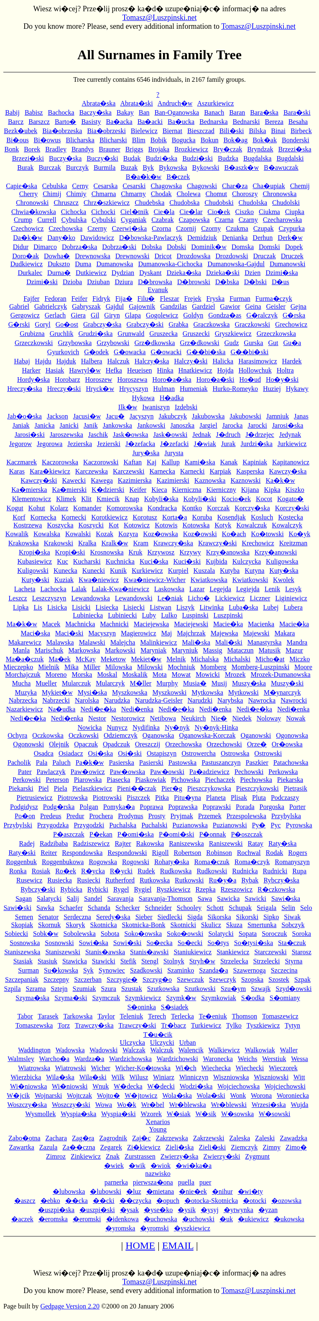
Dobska (151, 246)
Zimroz (56, 1156)
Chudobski (218, 202)
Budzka (228, 158)
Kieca (159, 489)
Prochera (101, 815)
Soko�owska (143, 933)
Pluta (259, 797)
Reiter (49, 852)
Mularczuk (76, 683)
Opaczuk (86, 744)
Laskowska (169, 588)
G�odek (96, 351)
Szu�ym (233, 988)
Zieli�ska (180, 1147)
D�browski (193, 281)
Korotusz (145, 517)
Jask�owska (130, 434)
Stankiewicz (233, 951)
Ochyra (17, 735)
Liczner (260, 598)
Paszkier (257, 762)
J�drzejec (259, 434)
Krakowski (58, 543)
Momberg (213, 667)
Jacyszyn (142, 416)
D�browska (155, 281)
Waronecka (218, 1058)
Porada (245, 806)
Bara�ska (264, 112)
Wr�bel (152, 1104)
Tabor (25, 1016)
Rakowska (150, 843)
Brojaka (158, 149)
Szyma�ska (32, 997)
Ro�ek (65, 871)
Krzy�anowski (276, 552)
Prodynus (130, 815)
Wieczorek (283, 1067)
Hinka (165, 370)
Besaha (298, 121)
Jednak (201, 434)
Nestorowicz (128, 718)
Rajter (123, 843)
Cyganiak (133, 219)
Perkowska (283, 771)
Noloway (269, 718)
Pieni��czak (136, 788)
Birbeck (301, 130)
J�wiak (205, 443)
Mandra (296, 642)
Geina (253, 306)
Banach (214, 112)
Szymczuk (106, 997)
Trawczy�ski (137, 1025)
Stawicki (103, 961)
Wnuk (100, 1086)
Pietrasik (295, 788)
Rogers (297, 852)
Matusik (270, 650)
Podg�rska (59, 806)
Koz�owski (200, 533)
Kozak (104, 533)
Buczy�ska (65, 158)
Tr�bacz (173, 1025)
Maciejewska (151, 624)
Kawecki (74, 480)
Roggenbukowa (63, 861)
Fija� (124, 298)
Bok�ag (235, 140)
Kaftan (133, 462)
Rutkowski (189, 880)
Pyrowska (299, 825)
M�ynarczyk (282, 692)
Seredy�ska (113, 916)
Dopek (294, 246)
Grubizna (32, 333)
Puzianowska (189, 825)
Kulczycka (246, 561)
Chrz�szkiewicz (107, 202)
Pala (42, 762)
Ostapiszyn (161, 753)
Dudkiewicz (26, 263)
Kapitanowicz (290, 462)
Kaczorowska (60, 462)
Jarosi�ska (288, 425)
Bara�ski (297, 112)
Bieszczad (200, 130)
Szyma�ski (70, 997)
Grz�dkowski (199, 342)
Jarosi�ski (30, 434)
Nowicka (90, 727)
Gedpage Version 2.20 (69, 1306)
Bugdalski (290, 158)
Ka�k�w (280, 480)
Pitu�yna (187, 797)
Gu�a (292, 342)
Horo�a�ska (171, 379)
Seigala (266, 907)
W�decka (128, 1086)
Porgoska (272, 806)
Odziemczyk (121, 735)
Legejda (220, 588)
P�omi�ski (176, 834)
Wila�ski (93, 1077)
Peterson (57, 779)
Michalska (205, 659)
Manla (21, 650)
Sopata (248, 933)
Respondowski (127, 852)
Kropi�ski (70, 552)
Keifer (137, 489)
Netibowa (163, 718)
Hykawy (297, 388)
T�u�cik (157, 1034)
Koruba (202, 517)
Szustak (131, 988)
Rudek (146, 871)
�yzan (268, 1209)
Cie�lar (190, 211)
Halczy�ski (190, 361)
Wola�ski (211, 1095)
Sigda (194, 916)
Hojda (225, 370)
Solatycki (220, 933)
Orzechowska (183, 744)
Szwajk (261, 988)
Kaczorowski (100, 462)
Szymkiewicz (143, 997)
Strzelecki (266, 961)
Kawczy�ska (288, 471)
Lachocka (53, 588)
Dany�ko (61, 237)
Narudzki (200, 700)
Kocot (264, 498)
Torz (64, 1025)
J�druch (228, 434)
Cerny (80, 185)
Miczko (299, 659)
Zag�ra (83, 1138)
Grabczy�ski (144, 324)
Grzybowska (75, 342)
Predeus (50, 815)
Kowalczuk (251, 525)
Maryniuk (184, 650)
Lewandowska (90, 598)
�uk (226, 1219)
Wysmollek (41, 1113)
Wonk (238, 1095)
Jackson (57, 416)
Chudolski (286, 202)
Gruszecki (196, 333)
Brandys (82, 149)
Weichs (248, 1058)
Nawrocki (294, 700)
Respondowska (82, 852)
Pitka (162, 797)
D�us (280, 281)
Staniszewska (22, 951)
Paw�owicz (88, 771)
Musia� (195, 683)
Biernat (172, 130)
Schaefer (71, 907)
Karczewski (129, 471)
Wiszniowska (231, 1077)
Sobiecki (16, 933)
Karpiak (220, 471)
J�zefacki (174, 443)
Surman (28, 970)
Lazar (196, 588)
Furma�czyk (273, 298)
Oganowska (158, 735)
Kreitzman (293, 543)
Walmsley (21, 1058)
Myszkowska (129, 692)
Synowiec (112, 970)
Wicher (100, 1067)
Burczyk (77, 167)
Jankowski (151, 425)
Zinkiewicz (86, 1156)
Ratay (255, 843)
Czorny (211, 228)
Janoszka (182, 425)
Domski (269, 246)
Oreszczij (147, 744)
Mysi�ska (92, 692)
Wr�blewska (187, 1104)
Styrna (293, 961)
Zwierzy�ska (180, 1156)
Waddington (34, 1050)
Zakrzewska (172, 1138)
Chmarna (104, 193)
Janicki (69, 425)
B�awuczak (281, 167)
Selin (288, 907)
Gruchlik (62, 333)
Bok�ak (265, 140)
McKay (86, 659)
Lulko (169, 615)
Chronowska (279, 193)
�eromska (53, 1219)
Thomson (244, 1016)
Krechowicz (258, 543)
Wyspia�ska (78, 1113)
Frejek (193, 298)
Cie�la (163, 211)
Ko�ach (234, 533)
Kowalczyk (287, 525)
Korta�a (174, 517)
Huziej (272, 388)
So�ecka (159, 942)
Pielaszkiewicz (92, 788)
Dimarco (45, 246)
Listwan (160, 607)
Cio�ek (218, 211)
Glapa (133, 315)
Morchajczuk (22, 674)
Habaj (22, 361)
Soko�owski (185, 933)
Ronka (18, 871)
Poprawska (182, 806)
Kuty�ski (35, 579)
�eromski (87, 1219)
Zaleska (239, 1138)
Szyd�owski (293, 988)
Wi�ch (186, 1067)
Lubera (293, 607)
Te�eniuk (213, 1016)
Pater (25, 771)
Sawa (204, 898)
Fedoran (55, 298)
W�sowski (275, 1113)
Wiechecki (250, 1067)
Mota (160, 674)
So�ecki (190, 942)
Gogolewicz (162, 315)
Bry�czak (227, 149)
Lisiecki (134, 607)
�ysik (187, 1209)
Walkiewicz (224, 1050)
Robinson (219, 852)
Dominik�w (208, 246)
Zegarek (111, 1147)
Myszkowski (169, 692)
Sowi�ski (127, 942)
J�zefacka (140, 443)
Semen (24, 916)
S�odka (253, 997)
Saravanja (120, 898)
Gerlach (55, 315)
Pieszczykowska (209, 788)
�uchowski (198, 1219)
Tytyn (292, 1025)
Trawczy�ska (94, 1025)
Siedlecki (170, 916)
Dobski (176, 246)
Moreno (56, 674)
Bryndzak (260, 149)
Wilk (118, 1077)
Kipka (272, 489)
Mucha (21, 683)
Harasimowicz (257, 361)
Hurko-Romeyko (235, 388)
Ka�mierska (29, 489)
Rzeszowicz (237, 889)
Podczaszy (285, 797)
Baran (237, 112)
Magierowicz (138, 633)
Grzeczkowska (276, 333)
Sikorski (247, 916)
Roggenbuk (21, 861)
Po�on (25, 815)
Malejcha (122, 642)
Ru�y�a (222, 880)
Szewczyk (222, 979)
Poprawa (151, 806)
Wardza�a (89, 1058)
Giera (78, 315)
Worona (261, 1095)
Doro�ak (25, 256)
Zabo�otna (24, 1138)
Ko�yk (300, 533)
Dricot (163, 256)
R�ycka (93, 871)
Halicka (222, 361)
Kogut (15, 508)
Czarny (248, 219)
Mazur (294, 650)
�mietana (160, 1191)
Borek (32, 149)
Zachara (56, 1138)
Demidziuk (202, 237)
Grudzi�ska (96, 333)
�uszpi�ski (97, 1209)
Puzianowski (230, 825)
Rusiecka (59, 880)
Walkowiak (260, 1050)
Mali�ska (196, 642)
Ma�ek (59, 659)
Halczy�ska (152, 361)
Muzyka (26, 692)
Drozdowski (231, 256)
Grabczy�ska (102, 324)
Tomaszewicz (280, 1016)
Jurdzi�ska (256, 443)
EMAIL (178, 1245)
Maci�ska (35, 633)
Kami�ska (200, 462)
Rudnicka (245, 871)
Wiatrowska (34, 1067)
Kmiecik (108, 498)
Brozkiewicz (191, 149)
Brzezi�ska (294, 149)
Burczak (49, 167)
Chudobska (184, 202)
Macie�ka (228, 624)
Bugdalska (257, 158)
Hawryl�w (85, 370)
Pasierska (121, 762)
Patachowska (291, 762)
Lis (37, 607)
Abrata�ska (99, 103)
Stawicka (74, 961)
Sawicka (228, 898)
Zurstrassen (140, 1156)
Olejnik (59, 744)
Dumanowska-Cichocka (170, 263)
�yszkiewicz (192, 1228)
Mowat (181, 674)
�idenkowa (122, 1219)
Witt (299, 1077)
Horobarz (67, 379)
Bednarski (246, 121)
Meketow (113, 659)
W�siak (179, 1113)
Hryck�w (100, 388)
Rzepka (206, 889)
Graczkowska (211, 324)
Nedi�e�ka (98, 709)
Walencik (191, 1050)
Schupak (240, 907)
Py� (259, 825)
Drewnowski (132, 256)
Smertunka (262, 924)
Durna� (59, 272)
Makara (285, 633)
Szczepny (56, 979)
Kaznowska (210, 480)
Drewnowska (92, 256)
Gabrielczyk (50, 306)
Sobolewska (80, 933)
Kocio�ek (236, 498)
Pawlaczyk (51, 771)
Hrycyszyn (133, 388)
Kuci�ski (187, 561)
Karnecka (162, 471)
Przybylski (17, 825)
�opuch (167, 1200)
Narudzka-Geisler (159, 700)
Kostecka (290, 517)
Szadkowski (146, 970)
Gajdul (115, 306)
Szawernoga (249, 970)
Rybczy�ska (281, 880)
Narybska (230, 700)
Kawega (101, 480)
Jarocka (232, 425)
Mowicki (208, 674)
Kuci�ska (154, 561)
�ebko (50, 1200)
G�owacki (166, 351)
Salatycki (49, 898)
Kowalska (46, 533)
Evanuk (158, 289)
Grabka (178, 324)
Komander (87, 508)
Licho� (199, 598)
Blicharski (113, 140)
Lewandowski (134, 598)
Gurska (253, 342)
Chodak (161, 193)
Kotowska (195, 525)
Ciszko (244, 211)
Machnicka (80, 624)
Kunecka (65, 570)
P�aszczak (68, 834)
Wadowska (70, 1050)
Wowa (103, 1104)
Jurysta (173, 452)
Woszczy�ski (71, 1104)
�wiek (114, 1165)
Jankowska (117, 425)
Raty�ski (22, 852)
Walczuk (162, 1050)
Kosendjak (231, 517)
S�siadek (175, 1007)
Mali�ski (228, 642)
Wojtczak (79, 1095)
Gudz (232, 342)
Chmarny (133, 193)
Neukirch (193, 718)
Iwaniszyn (156, 407)
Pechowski (249, 771)
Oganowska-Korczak (207, 735)
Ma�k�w (22, 624)
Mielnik (48, 667)
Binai (278, 130)
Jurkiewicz (292, 443)
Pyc (276, 825)
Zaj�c (141, 1138)
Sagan (23, 898)
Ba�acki (150, 121)
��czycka (135, 1200)
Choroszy (245, 193)
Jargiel (208, 425)
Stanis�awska (105, 951)
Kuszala (204, 570)
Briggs (134, 149)
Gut (273, 342)
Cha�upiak (269, 185)
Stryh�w (202, 961)
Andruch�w (175, 103)
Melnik (176, 659)
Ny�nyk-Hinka (216, 727)
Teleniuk (131, 1016)
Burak (25, 167)
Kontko (192, 508)
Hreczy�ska (24, 388)
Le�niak (170, 598)
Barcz (15, 121)
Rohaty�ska (171, 861)
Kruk (136, 552)
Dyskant (150, 272)
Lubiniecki (122, 615)
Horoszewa (132, 379)
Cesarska (106, 185)
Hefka (114, 370)
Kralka (87, 543)
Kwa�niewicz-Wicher (155, 579)
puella (186, 1182)
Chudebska (149, 202)
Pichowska (185, 779)
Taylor (106, 1016)
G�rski (19, 324)
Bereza (274, 121)
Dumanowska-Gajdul (236, 263)
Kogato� (290, 498)
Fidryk (101, 298)
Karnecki (192, 471)
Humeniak (194, 388)
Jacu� (115, 416)
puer (205, 1182)
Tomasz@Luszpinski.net (159, 17)
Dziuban (98, 281)
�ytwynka (238, 1209)
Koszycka (60, 525)
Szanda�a (213, 970)
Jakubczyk (172, 416)
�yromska (120, 1228)
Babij (12, 112)
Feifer (79, 298)
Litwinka (211, 607)
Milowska (118, 667)
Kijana (250, 489)
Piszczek (138, 797)
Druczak (264, 256)
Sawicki (255, 898)
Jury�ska (145, 452)
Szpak (302, 979)
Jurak (228, 443)
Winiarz (163, 1077)
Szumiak (84, 988)
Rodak (274, 852)
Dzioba (72, 281)
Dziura (124, 281)
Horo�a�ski (216, 379)
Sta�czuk (292, 942)
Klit (86, 498)
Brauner (109, 149)
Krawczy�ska (173, 543)
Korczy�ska (252, 508)
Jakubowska (208, 416)
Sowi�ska (93, 942)
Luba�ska (243, 607)
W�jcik (18, 1095)
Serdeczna (77, 916)
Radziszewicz (91, 843)
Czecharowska (282, 219)
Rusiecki (88, 880)
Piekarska (290, 779)
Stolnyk (173, 961)
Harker (31, 370)
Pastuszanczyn (221, 762)
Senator (48, 916)
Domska (243, 246)
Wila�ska (60, 1077)
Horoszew (98, 379)
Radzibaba (54, 843)
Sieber (144, 916)
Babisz (34, 112)
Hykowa (143, 397)
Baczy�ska (95, 112)
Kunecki (93, 570)
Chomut (216, 193)
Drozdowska (193, 256)
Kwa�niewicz (99, 579)
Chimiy (76, 193)
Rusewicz (29, 880)
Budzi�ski (197, 158)
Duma (83, 263)
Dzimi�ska (281, 272)
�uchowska (160, 1219)
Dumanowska (114, 263)
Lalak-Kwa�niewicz (120, 588)
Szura (108, 988)
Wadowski (103, 1050)
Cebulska (54, 185)
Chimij (52, 193)
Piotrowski (107, 797)
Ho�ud (250, 379)
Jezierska (79, 443)
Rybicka (71, 889)
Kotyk (222, 525)
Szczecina (284, 970)
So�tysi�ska (253, 942)
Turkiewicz (206, 1025)
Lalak (79, 588)
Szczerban (88, 979)
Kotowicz (137, 525)
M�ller (141, 683)
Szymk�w (181, 997)
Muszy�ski (287, 683)
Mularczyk (110, 683)
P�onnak (212, 834)
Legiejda (248, 588)
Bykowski (205, 167)
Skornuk (49, 924)
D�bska (227, 281)
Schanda (99, 907)
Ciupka (294, 211)
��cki (104, 1200)
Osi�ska (100, 753)
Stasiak (23, 961)
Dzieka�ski (223, 272)
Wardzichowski (177, 1058)
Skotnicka (103, 924)
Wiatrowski (70, 1067)
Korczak (218, 508)
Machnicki (114, 624)
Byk (148, 167)
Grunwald (130, 333)
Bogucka (184, 140)
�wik (137, 1165)
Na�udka (62, 709)
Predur (75, 815)
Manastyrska (265, 642)
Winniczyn (194, 1077)
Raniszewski (226, 843)
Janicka (45, 425)
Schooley (189, 907)
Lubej (270, 607)
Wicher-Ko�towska (143, 1067)
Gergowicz (25, 315)
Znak (113, 1156)
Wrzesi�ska (269, 1104)
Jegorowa (49, 443)
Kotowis (166, 525)
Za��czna (78, 1147)
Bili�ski (231, 130)
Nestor (97, 718)
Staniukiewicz (193, 951)
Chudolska (253, 202)
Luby (149, 615)
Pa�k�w (90, 762)
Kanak (229, 462)
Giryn (112, 315)
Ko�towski (267, 533)
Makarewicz (24, 642)
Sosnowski (59, 942)
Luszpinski (228, 615)
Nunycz (117, 727)
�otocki (254, 1200)
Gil (95, 315)
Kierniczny (221, 489)
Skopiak (22, 924)
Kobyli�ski (200, 498)
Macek (51, 624)
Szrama (36, 988)
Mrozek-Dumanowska (280, 674)
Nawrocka (262, 700)
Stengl (149, 961)
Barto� (66, 121)
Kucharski (87, 561)
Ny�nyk (177, 727)
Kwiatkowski (250, 579)
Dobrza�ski (119, 246)
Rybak (249, 880)
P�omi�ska (135, 834)
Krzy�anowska (228, 552)
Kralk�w (114, 543)
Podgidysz (24, 806)
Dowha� (57, 256)
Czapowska (194, 219)
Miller (92, 667)
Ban (144, 112)
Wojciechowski (285, 1086)
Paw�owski (167, 771)
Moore (303, 667)
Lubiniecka (88, 615)
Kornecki (74, 517)
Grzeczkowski (34, 342)
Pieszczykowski (257, 788)
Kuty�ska (283, 570)
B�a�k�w (143, 176)
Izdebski (186, 407)
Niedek (241, 718)
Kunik (118, 570)
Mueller (46, 683)
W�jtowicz (141, 1095)
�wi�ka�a (194, 1165)
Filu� (146, 298)
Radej (27, 843)
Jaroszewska (66, 434)
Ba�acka (119, 121)
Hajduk (66, 361)
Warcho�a (54, 1058)
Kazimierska (135, 480)
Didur (20, 246)
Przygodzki (89, 825)
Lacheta (25, 588)
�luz (133, 1191)
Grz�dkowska (154, 342)
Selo (306, 907)
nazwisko (157, 1173)
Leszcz (17, 598)
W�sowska (237, 1113)
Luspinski (195, 615)
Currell (46, 219)
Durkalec (30, 272)
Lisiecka (106, 607)
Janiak (21, 425)
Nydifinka (146, 727)
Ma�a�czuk (25, 659)
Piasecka (118, 779)
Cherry (28, 193)
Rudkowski (212, 871)
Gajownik (142, 306)
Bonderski (295, 140)
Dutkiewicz (91, 272)
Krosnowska (107, 552)
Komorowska (125, 508)
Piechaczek (220, 779)
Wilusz (139, 1077)
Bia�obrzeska (62, 130)
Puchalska (122, 825)
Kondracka (162, 508)
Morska (81, 674)
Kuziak (64, 579)
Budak (132, 158)
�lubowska (69, 1191)
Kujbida (216, 561)
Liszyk (185, 607)
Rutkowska (155, 880)
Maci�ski (69, 633)
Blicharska (80, 140)
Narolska (87, 700)
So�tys (218, 942)
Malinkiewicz (158, 642)
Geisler (276, 306)
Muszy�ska (249, 683)
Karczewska (91, 471)
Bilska (257, 130)
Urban (187, 1042)
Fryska (215, 298)
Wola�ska (177, 1095)
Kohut (36, 508)
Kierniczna (186, 489)
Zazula (48, 1147)
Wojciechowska (238, 1086)
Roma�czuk (211, 861)
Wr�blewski (229, 1104)
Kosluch (262, 517)
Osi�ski (130, 753)
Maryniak (153, 650)
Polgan (88, 806)
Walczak (133, 1050)
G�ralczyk (262, 315)
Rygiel (142, 889)
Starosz (301, 951)
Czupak (263, 228)
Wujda (299, 1104)
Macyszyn (102, 633)
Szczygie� (122, 979)
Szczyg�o (157, 979)
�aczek (22, 1219)
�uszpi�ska (56, 1209)
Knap (132, 498)
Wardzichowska (130, 1058)
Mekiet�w (146, 659)
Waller (289, 1050)
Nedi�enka (137, 709)
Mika (71, 667)
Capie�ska (21, 185)
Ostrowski (268, 753)
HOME (140, 1245)
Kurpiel (178, 570)
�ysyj (210, 1209)
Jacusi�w (87, 416)
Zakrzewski (209, 1138)
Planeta (216, 797)
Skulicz (211, 924)
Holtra (285, 370)
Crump (23, 219)
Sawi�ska (285, 898)
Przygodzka (53, 825)
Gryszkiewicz (233, 333)
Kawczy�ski (38, 480)
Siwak (292, 916)
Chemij (300, 185)
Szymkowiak (218, 997)
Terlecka (182, 1016)
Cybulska (74, 219)
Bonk (11, 149)
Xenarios (158, 1121)
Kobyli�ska (161, 498)
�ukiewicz (253, 1219)
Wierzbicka (25, 1077)
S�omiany (285, 997)
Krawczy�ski (217, 543)
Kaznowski (245, 480)
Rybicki (97, 889)
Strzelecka (234, 961)
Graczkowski (252, 324)
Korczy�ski (292, 508)
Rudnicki (275, 871)
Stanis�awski (149, 951)
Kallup (170, 462)
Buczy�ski (102, 158)
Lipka (20, 607)
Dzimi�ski (42, 281)
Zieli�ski (212, 1147)
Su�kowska (61, 970)
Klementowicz (31, 498)
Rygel (121, 889)
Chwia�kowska (33, 211)
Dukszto (59, 263)
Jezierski (108, 443)
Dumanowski (287, 263)
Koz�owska (160, 533)
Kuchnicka (120, 561)
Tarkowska (78, 1016)
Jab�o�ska (24, 416)
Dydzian (123, 272)
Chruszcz (66, 202)
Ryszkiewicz (173, 889)
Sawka (45, 907)
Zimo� (296, 1147)
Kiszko (295, 489)
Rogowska (103, 861)
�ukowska (289, 1219)
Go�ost (67, 324)
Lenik (272, 588)
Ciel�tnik (134, 211)
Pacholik (19, 762)
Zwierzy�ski (221, 1156)
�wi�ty (250, 1191)
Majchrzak (191, 633)
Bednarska (213, 121)
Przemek (210, 815)
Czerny (97, 228)
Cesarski (133, 185)
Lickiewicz (230, 598)
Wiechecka (215, 1067)
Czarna (223, 219)
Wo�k (126, 1104)
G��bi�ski (249, 351)
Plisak (239, 797)
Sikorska (219, 916)
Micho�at (269, 659)
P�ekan (100, 834)
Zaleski (265, 1138)
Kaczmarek (21, 462)
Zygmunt (257, 1156)
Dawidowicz (97, 237)
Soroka (301, 933)
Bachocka (61, 112)
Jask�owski (170, 434)
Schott (215, 907)
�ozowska (286, 1200)
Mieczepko (18, 667)
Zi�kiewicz (144, 1147)
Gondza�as (224, 315)
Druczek (292, 256)
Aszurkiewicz (215, 103)
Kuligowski (32, 570)
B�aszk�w (241, 167)
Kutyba (230, 570)
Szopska (252, 979)
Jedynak (290, 434)
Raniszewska (186, 843)
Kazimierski (173, 480)
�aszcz (25, 1200)
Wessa (299, 1058)
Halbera (91, 361)
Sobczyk (292, 924)
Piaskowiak (150, 779)
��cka (76, 1200)
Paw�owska (127, 771)
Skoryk (75, 924)
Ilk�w (127, 407)
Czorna (161, 228)
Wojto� (108, 1095)
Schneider (158, 907)
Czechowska (65, 228)
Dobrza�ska (79, 246)
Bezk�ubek (20, 130)
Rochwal (249, 852)
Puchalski (154, 825)
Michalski (237, 659)
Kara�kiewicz (50, 471)
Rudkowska (176, 871)
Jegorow (20, 443)
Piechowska (256, 779)
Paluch (61, 762)
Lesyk (293, 588)
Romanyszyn (292, 861)
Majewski (256, 633)
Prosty (157, 815)
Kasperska (250, 471)
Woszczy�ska (27, 1104)
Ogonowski (28, 744)
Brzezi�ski (28, 158)
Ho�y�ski (282, 379)
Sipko (271, 916)
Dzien (252, 272)
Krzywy (190, 552)
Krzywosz (160, 552)
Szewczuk (190, 979)
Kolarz (59, 508)
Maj (166, 633)
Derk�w (290, 237)
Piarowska (88, 779)
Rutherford (120, 880)
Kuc (62, 561)
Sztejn (59, 988)
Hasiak (55, 370)
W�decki (161, 1086)
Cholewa (189, 193)
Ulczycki (162, 1042)
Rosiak (41, 871)
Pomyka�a (119, 806)
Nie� (219, 718)
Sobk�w (45, 933)
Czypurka (292, 228)
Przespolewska (246, 815)
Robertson (188, 852)
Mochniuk (181, 667)
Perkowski (27, 779)
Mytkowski (243, 692)
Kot (114, 525)
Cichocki (103, 211)
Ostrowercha (198, 753)
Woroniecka (293, 1095)
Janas (301, 416)
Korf (19, 517)
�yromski (154, 1228)
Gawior (230, 306)
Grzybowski (113, 342)
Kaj (151, 462)
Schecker (127, 907)
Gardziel (203, 306)
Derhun (263, 237)
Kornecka (43, 517)
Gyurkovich (63, 351)
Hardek (292, 361)
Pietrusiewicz (35, 797)
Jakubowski (245, 416)
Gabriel (19, 306)
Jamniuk (277, 416)
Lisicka (57, 607)
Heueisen (139, 370)
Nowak (295, 718)
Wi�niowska (28, 1086)
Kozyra (128, 533)
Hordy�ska (33, 379)
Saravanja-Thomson (166, 898)
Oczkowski (84, 735)
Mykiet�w (57, 692)
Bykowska (173, 167)
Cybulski (104, 219)
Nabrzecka (23, 700)
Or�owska (287, 744)
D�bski (255, 281)
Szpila (12, 988)
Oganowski (255, 735)
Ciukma (269, 211)
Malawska (60, 642)
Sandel (93, 898)
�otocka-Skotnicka (211, 1200)
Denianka (235, 237)
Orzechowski (224, 744)
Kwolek (283, 579)
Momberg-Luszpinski (260, 667)
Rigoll (160, 852)
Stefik (128, 961)
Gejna (298, 306)
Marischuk (49, 650)
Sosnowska (25, 942)
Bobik (159, 140)
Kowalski (78, 533)
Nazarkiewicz (24, 709)
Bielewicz (144, 130)
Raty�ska (282, 843)
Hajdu (43, 361)
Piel (43, 788)
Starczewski (270, 951)
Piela (60, 788)
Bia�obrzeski (106, 130)
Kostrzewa (27, 525)
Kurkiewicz (147, 570)
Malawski (92, 642)
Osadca (44, 753)
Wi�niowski (70, 1086)
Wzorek (151, 1113)
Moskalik (134, 674)
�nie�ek (193, 1191)
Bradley (55, 149)
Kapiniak (254, 462)
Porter (297, 806)
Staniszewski (62, 951)
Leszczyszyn (49, 598)
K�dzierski (108, 489)
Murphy (167, 683)
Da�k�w (27, 237)
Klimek (66, 498)
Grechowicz (291, 324)
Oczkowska (48, 735)
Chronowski (32, 202)
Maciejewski (191, 624)
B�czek (178, 176)
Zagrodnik (113, 1138)
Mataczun (240, 650)
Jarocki (257, 425)
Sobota (110, 933)
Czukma (237, 228)
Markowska (84, 650)
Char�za (235, 185)
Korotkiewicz (109, 517)
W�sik (205, 1113)
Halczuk (118, 361)
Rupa (299, 871)
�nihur (222, 1191)
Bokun (210, 140)
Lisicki (81, 607)
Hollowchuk (255, 370)
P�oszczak (247, 834)
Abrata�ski (136, 103)
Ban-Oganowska (177, 112)
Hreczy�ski (64, 388)
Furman (240, 298)
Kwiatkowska (209, 579)
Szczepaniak (21, 979)
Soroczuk (274, 933)
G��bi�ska (205, 351)
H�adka (172, 397)
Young (158, 1129)
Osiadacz (71, 753)
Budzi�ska (162, 158)
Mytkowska (207, 692)
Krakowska (23, 543)
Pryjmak (182, 815)
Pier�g (171, 788)
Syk (88, 970)
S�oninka (141, 1007)
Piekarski (20, 788)
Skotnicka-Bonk (144, 924)
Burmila (104, 167)
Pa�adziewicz (209, 771)
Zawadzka (293, 1138)
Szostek (278, 979)
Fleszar (169, 298)
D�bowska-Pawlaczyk (150, 237)
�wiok (161, 1165)
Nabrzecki (56, 700)
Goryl (42, 324)
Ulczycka (132, 1042)
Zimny (272, 1147)
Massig (212, 650)
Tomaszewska (34, 1025)
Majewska (224, 633)
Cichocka (73, 211)
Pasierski (151, 762)
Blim (138, 140)
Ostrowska (235, 753)
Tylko (234, 1025)
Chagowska (166, 185)
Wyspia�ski (118, 1113)
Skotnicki (183, 924)
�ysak (129, 1209)
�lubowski (105, 1191)
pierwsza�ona (153, 1182)
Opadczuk (116, 744)
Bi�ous (17, 140)
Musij (219, 683)
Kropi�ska (34, 552)
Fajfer (31, 298)
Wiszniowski (271, 1077)
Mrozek (235, 674)
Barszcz (39, 121)
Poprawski (217, 806)
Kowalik (16, 533)
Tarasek (48, 1016)
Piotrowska (73, 797)
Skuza (234, 924)
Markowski (120, 650)
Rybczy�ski (37, 889)
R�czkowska (276, 889)
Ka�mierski (69, 489)
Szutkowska (163, 988)
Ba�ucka (181, 121)
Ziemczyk (244, 1147)
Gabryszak (86, 306)
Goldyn (193, 315)
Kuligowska (282, 561)
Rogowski (135, 861)
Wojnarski (48, 1095)
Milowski (150, 667)
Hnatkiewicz (195, 370)
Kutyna (254, 570)
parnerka (116, 1182)
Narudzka (117, 700)
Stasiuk (47, 961)
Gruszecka (163, 333)
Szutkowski (200, 988)
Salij (73, 898)
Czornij (186, 228)
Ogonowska (292, 735)
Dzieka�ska (183, 272)
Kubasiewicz (35, 561)
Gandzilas (173, 306)
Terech (157, 1016)
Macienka (261, 624)
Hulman (164, 388)
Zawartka (21, 1147)
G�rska (294, 315)
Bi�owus (47, 140)
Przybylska (286, 815)
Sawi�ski (17, 907)
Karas (17, 471)
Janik (91, 425)
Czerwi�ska (129, 228)
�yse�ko (158, 1209)
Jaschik (98, 434)
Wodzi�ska (196, 1086)
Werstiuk (274, 1058)
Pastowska (182, 762)
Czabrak (162, 219)
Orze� (257, 744)
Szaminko (180, 970)
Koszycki (91, 525)
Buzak (129, 167)
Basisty (91, 121)
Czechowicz (27, 228)
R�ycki (121, 871)
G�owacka (129, 351)
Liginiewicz (291, 598)
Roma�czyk (252, 861)
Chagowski (202, 185)
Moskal (107, 674)
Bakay (125, 112)
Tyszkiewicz (263, 1025)
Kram (140, 543)
